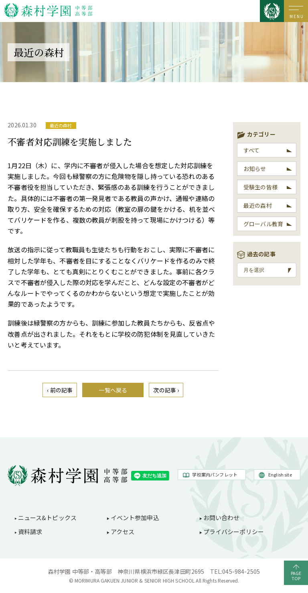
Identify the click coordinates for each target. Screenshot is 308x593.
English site (280, 474)
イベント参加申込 (135, 517)
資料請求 (30, 531)
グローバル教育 (263, 224)
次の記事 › (166, 390)
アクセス (123, 531)
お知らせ (254, 169)
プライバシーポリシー (233, 531)
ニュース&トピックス (47, 517)
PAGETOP (296, 575)
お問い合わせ (221, 517)
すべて (251, 150)
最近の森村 (257, 205)
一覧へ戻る (113, 390)
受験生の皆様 (260, 187)
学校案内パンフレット (214, 474)
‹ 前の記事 (60, 390)
